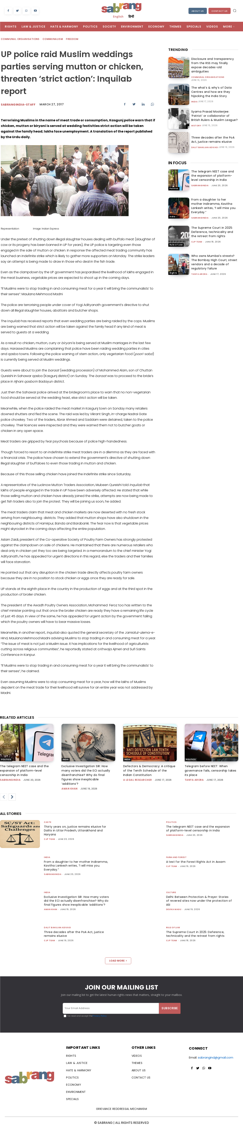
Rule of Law (176, 241)
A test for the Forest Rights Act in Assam (197, 862)
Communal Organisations (20, 39)
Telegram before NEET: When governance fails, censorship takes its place (210, 770)
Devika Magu (174, 909)
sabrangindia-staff (18, 105)
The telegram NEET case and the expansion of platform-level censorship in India (212, 172)
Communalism (53, 39)
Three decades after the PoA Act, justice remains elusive (214, 137)
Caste (47, 822)
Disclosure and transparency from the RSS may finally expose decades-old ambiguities (213, 64)
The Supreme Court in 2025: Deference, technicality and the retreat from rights (212, 229)
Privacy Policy (99, 1015)
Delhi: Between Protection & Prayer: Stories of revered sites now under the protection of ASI (198, 901)
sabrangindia (200, 182)
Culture (171, 892)
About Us (197, 11)
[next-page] (12, 797)
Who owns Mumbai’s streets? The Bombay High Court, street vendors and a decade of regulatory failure (214, 259)
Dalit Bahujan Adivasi (204, 144)
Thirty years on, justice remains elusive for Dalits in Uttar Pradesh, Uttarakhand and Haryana (76, 830)
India (194, 99)
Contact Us (219, 11)
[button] (234, 10)
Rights (173, 270)
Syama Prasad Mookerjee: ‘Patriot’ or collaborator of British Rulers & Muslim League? (214, 113)
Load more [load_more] (118, 960)
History (196, 123)
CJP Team (196, 238)
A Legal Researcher (137, 780)
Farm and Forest (176, 857)
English (118, 16)
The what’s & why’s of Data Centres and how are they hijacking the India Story (210, 89)
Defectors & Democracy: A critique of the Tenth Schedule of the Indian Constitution (149, 770)
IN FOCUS (177, 160)
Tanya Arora (199, 271)
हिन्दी (131, 16)
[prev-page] (3, 797)
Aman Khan (69, 788)
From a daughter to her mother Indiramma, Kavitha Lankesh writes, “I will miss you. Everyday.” (213, 203)
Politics (174, 185)
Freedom (72, 39)
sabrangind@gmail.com (215, 1057)
